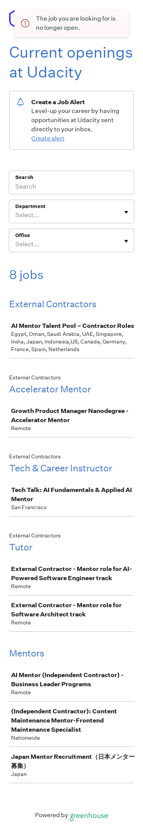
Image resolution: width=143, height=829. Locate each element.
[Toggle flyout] (126, 212)
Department (30, 206)
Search (24, 177)
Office (22, 235)
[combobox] (15, 215)
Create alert (47, 138)
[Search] (71, 187)
